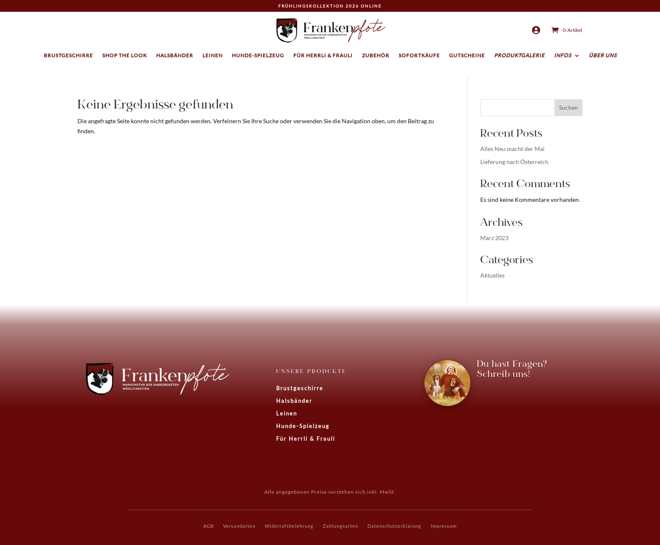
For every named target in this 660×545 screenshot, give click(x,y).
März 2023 (494, 237)
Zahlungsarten (340, 526)
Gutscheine (467, 55)
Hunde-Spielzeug (258, 55)
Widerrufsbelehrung (289, 526)
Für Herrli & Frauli (323, 55)
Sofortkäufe (419, 55)
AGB (208, 526)
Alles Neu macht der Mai (512, 148)
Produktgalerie (519, 55)
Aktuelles (492, 275)
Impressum (444, 526)
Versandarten (239, 526)
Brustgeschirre (68, 55)
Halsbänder (174, 55)
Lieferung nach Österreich (514, 161)
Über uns (603, 55)
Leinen (212, 55)
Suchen (568, 107)
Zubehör (375, 55)
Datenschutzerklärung (394, 526)
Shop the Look (124, 55)
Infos (562, 55)
